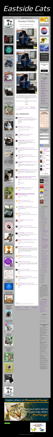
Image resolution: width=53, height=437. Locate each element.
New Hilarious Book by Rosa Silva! (45, 231)
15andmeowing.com (44, 90)
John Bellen (20, 276)
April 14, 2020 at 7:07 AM (27, 255)
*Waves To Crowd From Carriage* (46, 180)
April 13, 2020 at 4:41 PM (27, 177)
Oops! (43, 237)
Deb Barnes (20, 255)
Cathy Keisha (20, 246)
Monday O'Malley (26, 108)
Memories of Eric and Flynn (23, 169)
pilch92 (19, 213)
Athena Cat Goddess (44, 103)
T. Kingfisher (44, 157)
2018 (42, 275)
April (43, 229)
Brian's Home (43, 80)
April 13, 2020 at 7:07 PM (25, 213)
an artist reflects (44, 95)
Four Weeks (44, 257)
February (43, 270)
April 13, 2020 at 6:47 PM (25, 200)
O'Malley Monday (45, 235)
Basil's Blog (43, 93)
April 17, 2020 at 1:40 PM (29, 283)
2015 (42, 279)
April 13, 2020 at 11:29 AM (29, 140)
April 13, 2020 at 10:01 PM (27, 246)
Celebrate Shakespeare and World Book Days (45, 239)
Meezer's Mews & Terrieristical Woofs (25, 161)
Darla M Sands (20, 134)
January (43, 272)
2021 (42, 215)
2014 (42, 281)
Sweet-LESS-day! (45, 241)
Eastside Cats (26, 8)
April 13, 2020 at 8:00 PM (28, 232)
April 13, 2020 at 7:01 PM (28, 206)
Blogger (32, 434)
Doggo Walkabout (45, 258)
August (43, 223)
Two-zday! (43, 261)
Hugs (45, 200)
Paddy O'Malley (32, 108)
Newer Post (18, 307)
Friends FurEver (44, 88)
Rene (19, 269)
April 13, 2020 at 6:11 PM (29, 187)
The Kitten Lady (43, 304)
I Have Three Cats (44, 98)
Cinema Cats (42, 308)
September (44, 222)
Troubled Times (44, 266)
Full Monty (20, 108)
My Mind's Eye (20, 117)
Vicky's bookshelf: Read (45, 149)
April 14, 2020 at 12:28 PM (24, 269)
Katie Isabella (43, 100)
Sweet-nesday (44, 253)
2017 (42, 276)
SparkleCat (43, 85)
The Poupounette (44, 83)
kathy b (19, 200)
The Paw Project (43, 309)
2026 (42, 208)
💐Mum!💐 (46, 195)
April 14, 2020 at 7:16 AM (25, 261)
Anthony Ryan (45, 166)
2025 (42, 209)
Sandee (19, 126)
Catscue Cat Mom (21, 187)
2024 (42, 211)
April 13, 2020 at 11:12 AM (25, 126)
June (43, 226)
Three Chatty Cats (21, 283)
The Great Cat (42, 307)
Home (26, 307)
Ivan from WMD (21, 232)
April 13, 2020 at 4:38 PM (33, 169)
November (44, 219)
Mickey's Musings (21, 140)
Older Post (34, 307)
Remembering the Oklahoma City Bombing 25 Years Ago (45, 247)
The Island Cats (21, 206)
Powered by (44, 74)
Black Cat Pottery (43, 302)
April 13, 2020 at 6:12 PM (31, 194)
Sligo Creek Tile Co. (43, 303)
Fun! (42, 249)
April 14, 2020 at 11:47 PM (27, 276)
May (42, 228)
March (43, 269)
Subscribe (44, 70)
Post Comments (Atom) (24, 309)
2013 (42, 282)
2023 (42, 212)
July (42, 225)
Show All (48, 105)
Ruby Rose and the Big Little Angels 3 (24, 239)
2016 (42, 278)
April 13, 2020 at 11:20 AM (28, 134)
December (44, 218)
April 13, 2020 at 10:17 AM (28, 117)
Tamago (19, 261)
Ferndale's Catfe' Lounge (44, 264)
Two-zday (43, 234)
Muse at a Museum (45, 190)
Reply (19, 123)
